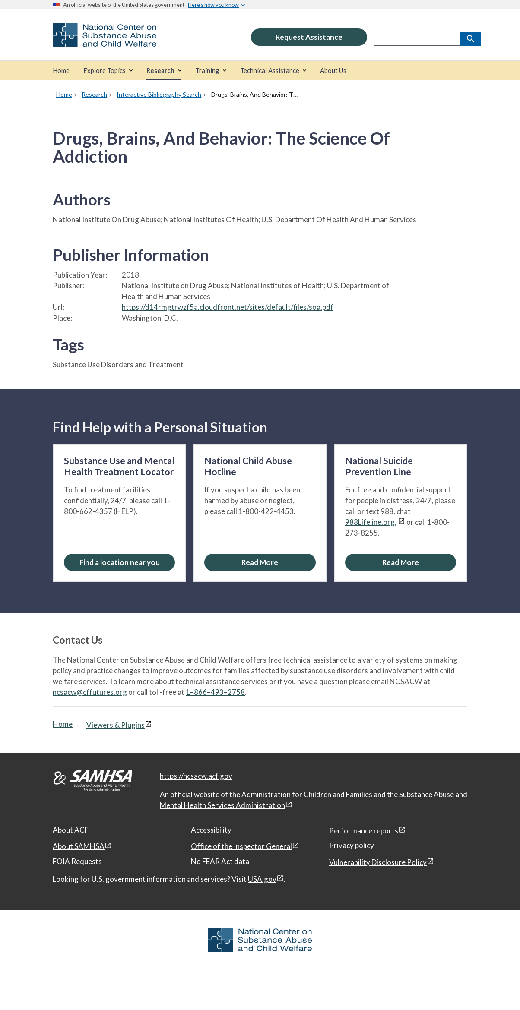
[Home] (61, 70)
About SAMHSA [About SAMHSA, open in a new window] (79, 846)
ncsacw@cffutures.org (90, 692)
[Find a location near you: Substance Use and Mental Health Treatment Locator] (119, 562)
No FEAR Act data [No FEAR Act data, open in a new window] (220, 861)
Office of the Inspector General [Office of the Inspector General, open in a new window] (241, 846)
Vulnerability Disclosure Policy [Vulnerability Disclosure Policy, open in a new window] (378, 862)
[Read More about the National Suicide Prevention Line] (400, 562)
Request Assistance (309, 36)
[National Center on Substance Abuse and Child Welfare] (104, 41)
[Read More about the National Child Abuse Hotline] (259, 562)
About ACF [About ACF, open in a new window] (71, 829)
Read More (259, 562)
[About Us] (333, 70)
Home (63, 724)
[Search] (470, 39)
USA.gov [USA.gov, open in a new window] (262, 879)
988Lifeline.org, (370, 522)
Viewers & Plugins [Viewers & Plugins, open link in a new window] (115, 724)
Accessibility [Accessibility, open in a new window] (211, 829)
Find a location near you (119, 562)
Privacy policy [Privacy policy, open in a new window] (351, 845)
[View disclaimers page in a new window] (401, 522)
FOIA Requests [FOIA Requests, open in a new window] (77, 861)
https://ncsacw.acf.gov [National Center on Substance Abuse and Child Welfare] (196, 775)
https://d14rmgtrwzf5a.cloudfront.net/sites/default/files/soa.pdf (227, 307)
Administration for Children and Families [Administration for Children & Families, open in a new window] (307, 794)
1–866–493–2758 (215, 692)
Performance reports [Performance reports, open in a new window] (363, 830)
